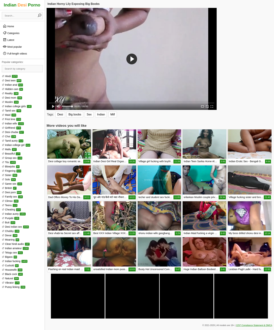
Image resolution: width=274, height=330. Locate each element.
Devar (9, 235)
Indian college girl (16, 145)
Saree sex (12, 183)
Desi (60, 114)
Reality (10, 93)
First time (11, 119)
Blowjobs (11, 166)
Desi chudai (13, 132)
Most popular (12, 47)
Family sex (12, 196)
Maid (9, 114)
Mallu (9, 149)
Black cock (12, 274)
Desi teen (11, 80)
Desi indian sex (15, 226)
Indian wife (13, 123)
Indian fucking (14, 261)
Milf (112, 114)
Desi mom (12, 97)
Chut (9, 136)
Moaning (10, 239)
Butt (8, 222)
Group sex (12, 157)
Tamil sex (11, 110)
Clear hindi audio (16, 244)
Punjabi (10, 218)
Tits (9, 162)
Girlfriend (11, 127)
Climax (10, 201)
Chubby (10, 231)
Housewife (12, 269)
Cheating (11, 209)
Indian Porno (22, 5)
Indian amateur (15, 248)
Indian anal (12, 84)
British (9, 188)
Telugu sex (12, 252)
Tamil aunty (12, 140)
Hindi (10, 76)
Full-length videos (15, 53)
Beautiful (11, 153)
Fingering (11, 170)
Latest (8, 40)
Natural (10, 278)
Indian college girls (17, 106)
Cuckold (10, 265)
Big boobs (74, 114)
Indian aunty (14, 213)
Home (8, 26)
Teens (9, 205)
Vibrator (11, 282)
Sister (9, 175)
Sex (89, 114)
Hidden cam (12, 89)
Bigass (9, 256)
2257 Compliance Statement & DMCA (254, 325)
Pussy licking (13, 287)
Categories (11, 33)
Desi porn (12, 192)
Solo (9, 179)
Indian (101, 114)
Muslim (10, 102)
